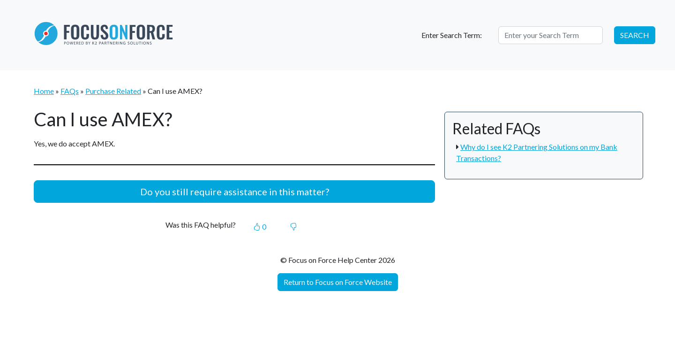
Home (44, 90)
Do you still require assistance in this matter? (234, 191)
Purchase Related (113, 90)
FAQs (69, 90)
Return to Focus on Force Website (338, 281)
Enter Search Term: (451, 35)
